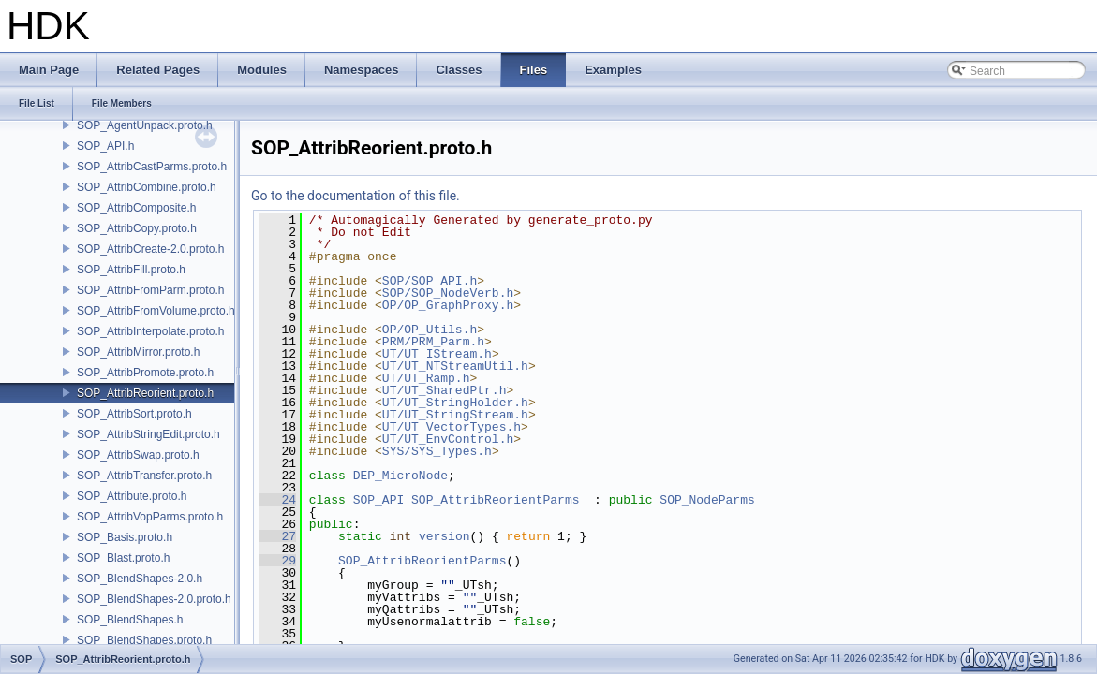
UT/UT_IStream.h (437, 353)
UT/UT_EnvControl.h (447, 439)
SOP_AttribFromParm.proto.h (150, 290)
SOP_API (379, 499)
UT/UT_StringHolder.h (455, 402)
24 (277, 499)
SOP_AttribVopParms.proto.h (150, 516)
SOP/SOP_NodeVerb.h (447, 293)
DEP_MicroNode (400, 475)
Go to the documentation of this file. (355, 195)
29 (277, 560)
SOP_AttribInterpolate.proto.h (150, 331)
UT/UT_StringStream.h (455, 414)
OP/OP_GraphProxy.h (447, 305)
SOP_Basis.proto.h (124, 537)
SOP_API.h (105, 146)
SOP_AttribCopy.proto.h (137, 228)
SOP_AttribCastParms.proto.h (152, 166)
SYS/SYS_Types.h (437, 451)
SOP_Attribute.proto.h (131, 496)
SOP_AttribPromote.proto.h (145, 372)
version (444, 536)
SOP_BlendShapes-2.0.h (139, 578)
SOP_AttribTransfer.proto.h (144, 475)
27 (277, 536)
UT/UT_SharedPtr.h (444, 390)
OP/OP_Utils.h (429, 329)
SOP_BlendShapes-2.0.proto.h (154, 599)
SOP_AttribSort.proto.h (134, 413)
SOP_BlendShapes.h (130, 619)
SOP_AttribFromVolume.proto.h (156, 310)
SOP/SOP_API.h (429, 280)
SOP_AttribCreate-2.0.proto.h (150, 249)
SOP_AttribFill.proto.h (131, 269)
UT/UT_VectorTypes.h (451, 426)
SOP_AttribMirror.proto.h (138, 352)
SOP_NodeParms (707, 499)
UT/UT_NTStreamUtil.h (455, 366)
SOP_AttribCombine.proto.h (146, 187)
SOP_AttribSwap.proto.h (138, 455)
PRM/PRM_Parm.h (433, 341)
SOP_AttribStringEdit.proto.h (148, 434)
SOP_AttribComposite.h (136, 207)
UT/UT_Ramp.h (426, 378)
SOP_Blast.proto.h (123, 557)
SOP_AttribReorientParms (495, 499)
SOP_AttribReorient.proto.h (145, 393)
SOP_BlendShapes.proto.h (144, 640)
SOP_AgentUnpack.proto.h (145, 125)
